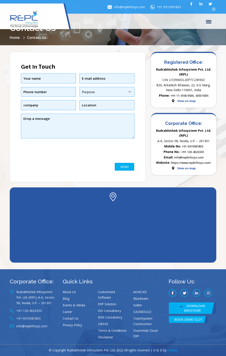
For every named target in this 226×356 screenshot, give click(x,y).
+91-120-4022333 (192, 152)
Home (15, 37)
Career (67, 312)
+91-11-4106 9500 (182, 96)
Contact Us (71, 318)
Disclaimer (105, 337)
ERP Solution (107, 304)
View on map (186, 101)
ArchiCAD (140, 292)
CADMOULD (142, 312)
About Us (69, 292)
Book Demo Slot (188, 319)
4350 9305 (201, 96)
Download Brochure (192, 308)
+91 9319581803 (165, 7)
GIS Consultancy (109, 311)
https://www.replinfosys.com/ (191, 163)
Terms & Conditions (112, 330)
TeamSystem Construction (142, 321)
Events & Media (74, 305)
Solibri (137, 305)
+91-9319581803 (192, 146)
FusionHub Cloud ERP (145, 333)
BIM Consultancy (110, 317)
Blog (66, 298)
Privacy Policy (72, 325)
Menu (208, 22)
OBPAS (103, 324)
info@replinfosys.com (126, 7)
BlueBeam (140, 298)
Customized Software (106, 294)
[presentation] (54, 158)
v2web (172, 350)
